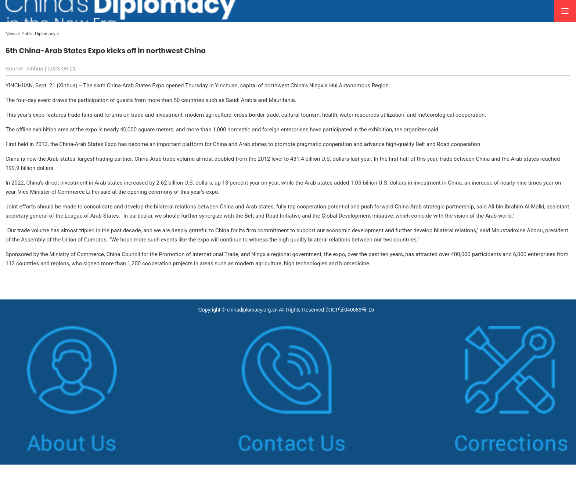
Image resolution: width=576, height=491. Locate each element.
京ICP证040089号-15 (349, 310)
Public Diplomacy (38, 33)
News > (13, 33)
